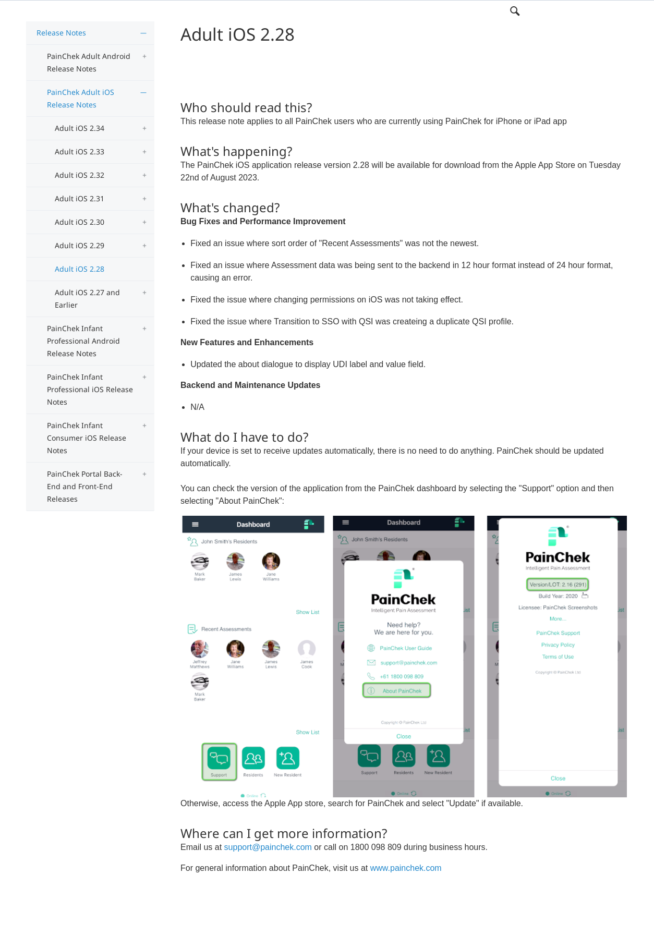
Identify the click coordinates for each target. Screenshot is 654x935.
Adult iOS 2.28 (79, 269)
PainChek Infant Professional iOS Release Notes (90, 389)
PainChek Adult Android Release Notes (88, 62)
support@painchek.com (268, 847)
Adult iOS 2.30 (79, 222)
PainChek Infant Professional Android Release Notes (83, 340)
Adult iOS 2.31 (79, 198)
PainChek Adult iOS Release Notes (80, 98)
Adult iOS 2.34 (79, 128)
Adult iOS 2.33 (79, 151)
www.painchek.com (406, 868)
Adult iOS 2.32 (79, 175)
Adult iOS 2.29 (79, 245)
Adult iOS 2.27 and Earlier (87, 298)
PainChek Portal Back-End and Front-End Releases (85, 486)
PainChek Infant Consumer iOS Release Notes (86, 437)
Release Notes (61, 33)
